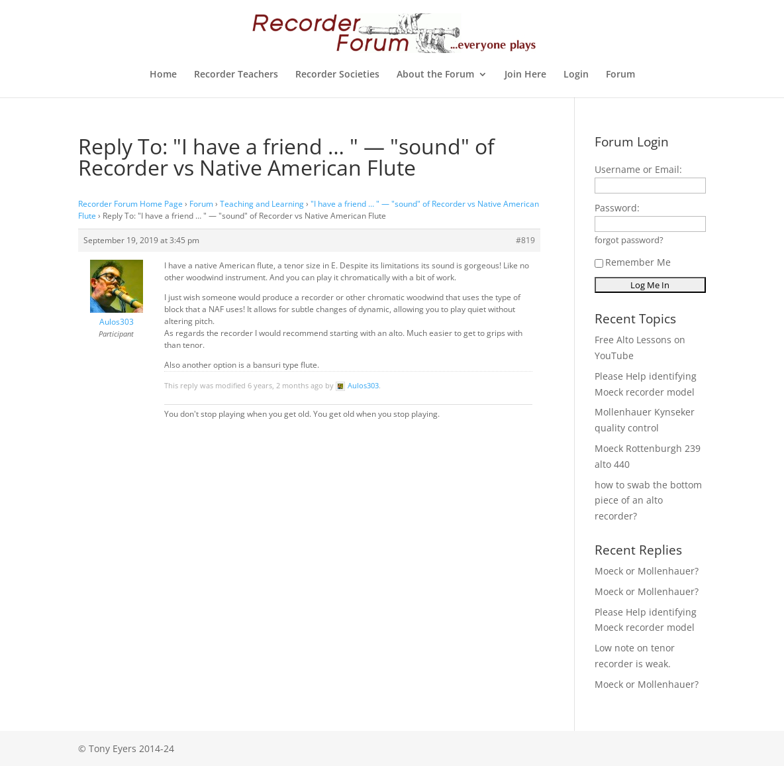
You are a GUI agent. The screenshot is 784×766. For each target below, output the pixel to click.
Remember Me (633, 262)
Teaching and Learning (262, 203)
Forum (620, 75)
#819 (525, 240)
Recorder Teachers (236, 75)
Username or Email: (638, 169)
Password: (617, 207)
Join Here (525, 75)
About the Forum (435, 75)
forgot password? (629, 240)
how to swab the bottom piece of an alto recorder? (648, 500)
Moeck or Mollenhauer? (647, 571)
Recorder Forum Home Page (130, 203)
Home (163, 75)
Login (576, 75)
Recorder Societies (337, 75)
